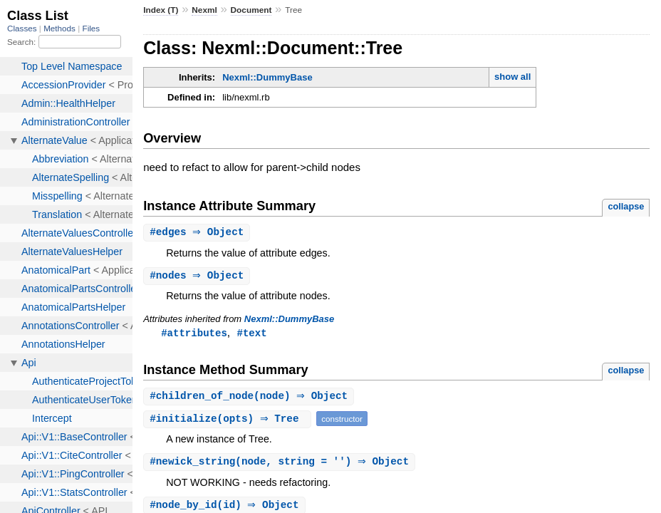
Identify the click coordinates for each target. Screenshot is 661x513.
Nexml (204, 10)
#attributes (194, 334)
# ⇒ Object (198, 232)
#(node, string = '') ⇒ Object (281, 465)
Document (251, 10)
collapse (626, 206)
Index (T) (160, 10)
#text (251, 334)
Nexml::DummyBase (267, 77)
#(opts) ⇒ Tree (229, 421)
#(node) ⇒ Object (250, 398)
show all (512, 76)
